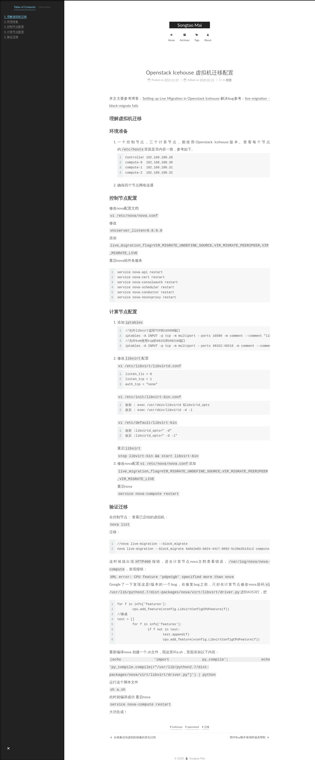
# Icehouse (176, 716)
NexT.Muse (209, 753)
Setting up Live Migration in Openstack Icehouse (181, 96)
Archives (185, 37)
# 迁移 (205, 716)
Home (171, 37)
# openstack (192, 716)
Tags (196, 37)
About (207, 37)
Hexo (174, 753)
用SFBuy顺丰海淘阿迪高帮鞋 (249, 726)
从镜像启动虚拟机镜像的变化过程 (133, 726)
